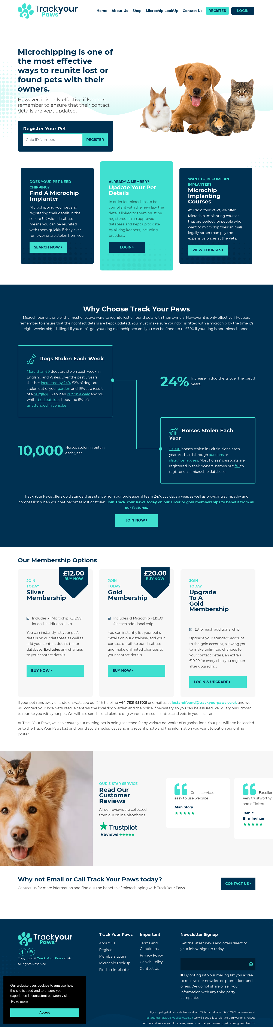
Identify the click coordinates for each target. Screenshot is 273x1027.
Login (243, 11)
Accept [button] (44, 1012)
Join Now (136, 520)
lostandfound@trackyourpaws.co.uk (204, 703)
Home (102, 11)
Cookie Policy (151, 962)
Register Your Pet (44, 128)
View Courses (208, 250)
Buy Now (41, 671)
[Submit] (250, 964)
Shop (137, 11)
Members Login (112, 956)
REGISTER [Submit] (95, 140)
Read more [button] (19, 1001)
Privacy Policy (151, 955)
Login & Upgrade (212, 682)
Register (217, 11)
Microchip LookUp (162, 11)
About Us (120, 11)
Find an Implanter (114, 970)
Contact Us (193, 11)
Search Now (48, 247)
